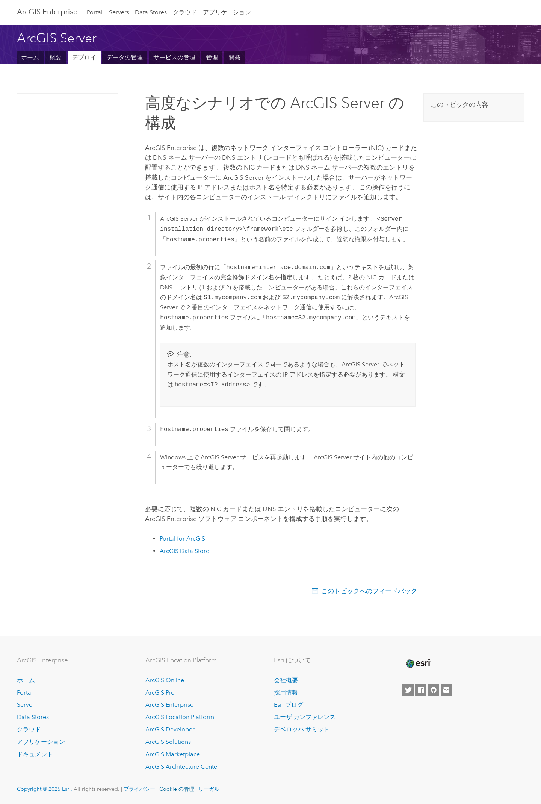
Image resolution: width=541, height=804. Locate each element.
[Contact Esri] (446, 690)
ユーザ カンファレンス (304, 717)
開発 (234, 57)
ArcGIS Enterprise (47, 11)
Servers (119, 12)
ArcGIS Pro (160, 692)
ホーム (30, 57)
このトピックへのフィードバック (369, 591)
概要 (56, 57)
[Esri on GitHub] (433, 690)
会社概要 (286, 680)
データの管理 (125, 57)
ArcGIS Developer (170, 729)
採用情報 (286, 692)
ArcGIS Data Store (184, 550)
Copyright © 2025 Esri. (44, 789)
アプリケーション (227, 12)
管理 (212, 57)
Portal (95, 12)
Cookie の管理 (176, 789)
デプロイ (84, 57)
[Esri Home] (418, 663)
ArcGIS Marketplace (172, 754)
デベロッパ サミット (301, 729)
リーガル (208, 789)
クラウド (185, 12)
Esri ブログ (288, 704)
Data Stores (151, 12)
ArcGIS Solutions (168, 741)
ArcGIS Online (164, 680)
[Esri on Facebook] (420, 690)
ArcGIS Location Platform (179, 717)
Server (26, 704)
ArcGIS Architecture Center (182, 766)
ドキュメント (35, 754)
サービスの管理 (174, 57)
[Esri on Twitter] (408, 690)
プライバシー (139, 789)
